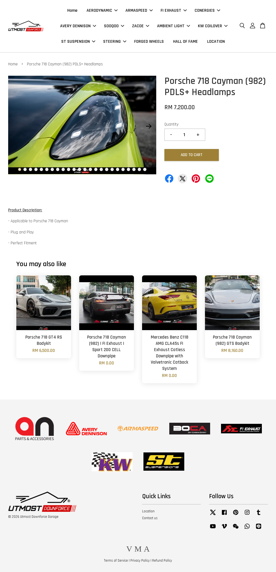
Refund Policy (162, 560)
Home (72, 10)
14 (90, 169)
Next (149, 126)
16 (101, 169)
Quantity (171, 124)
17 (106, 169)
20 (123, 169)
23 (139, 169)
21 (128, 169)
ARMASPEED (139, 10)
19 (117, 169)
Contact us (150, 518)
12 (79, 169)
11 (74, 169)
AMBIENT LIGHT (173, 26)
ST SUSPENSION (78, 41)
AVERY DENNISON (78, 26)
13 (85, 169)
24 (144, 169)
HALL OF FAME (185, 41)
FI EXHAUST (174, 10)
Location (148, 511)
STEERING (114, 41)
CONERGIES (207, 10)
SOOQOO (114, 26)
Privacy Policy (140, 560)
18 (112, 169)
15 (95, 169)
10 (68, 169)
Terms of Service (116, 560)
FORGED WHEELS (149, 41)
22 (134, 169)
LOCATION (216, 41)
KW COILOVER (213, 26)
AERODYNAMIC (102, 10)
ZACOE (140, 26)
